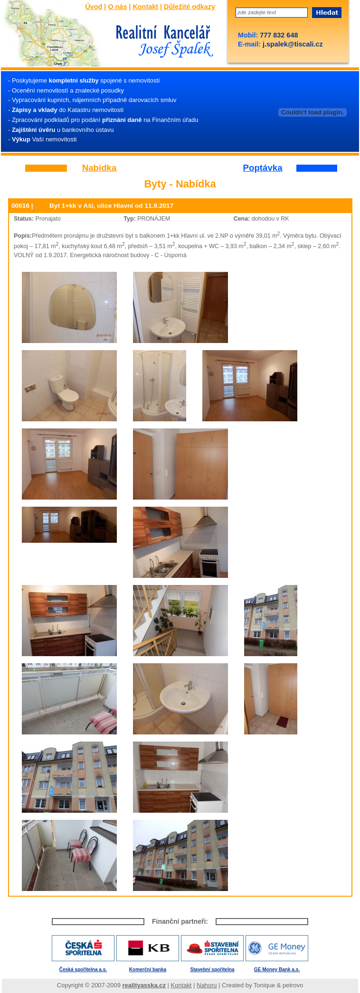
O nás (117, 6)
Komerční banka (147, 969)
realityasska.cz (144, 985)
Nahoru (207, 985)
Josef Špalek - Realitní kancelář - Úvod (162, 42)
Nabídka (99, 168)
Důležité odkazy (189, 6)
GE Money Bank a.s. (277, 969)
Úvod (93, 6)
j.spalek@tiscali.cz (292, 44)
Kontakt (145, 6)
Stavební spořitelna (212, 969)
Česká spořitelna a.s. (83, 969)
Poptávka (263, 168)
